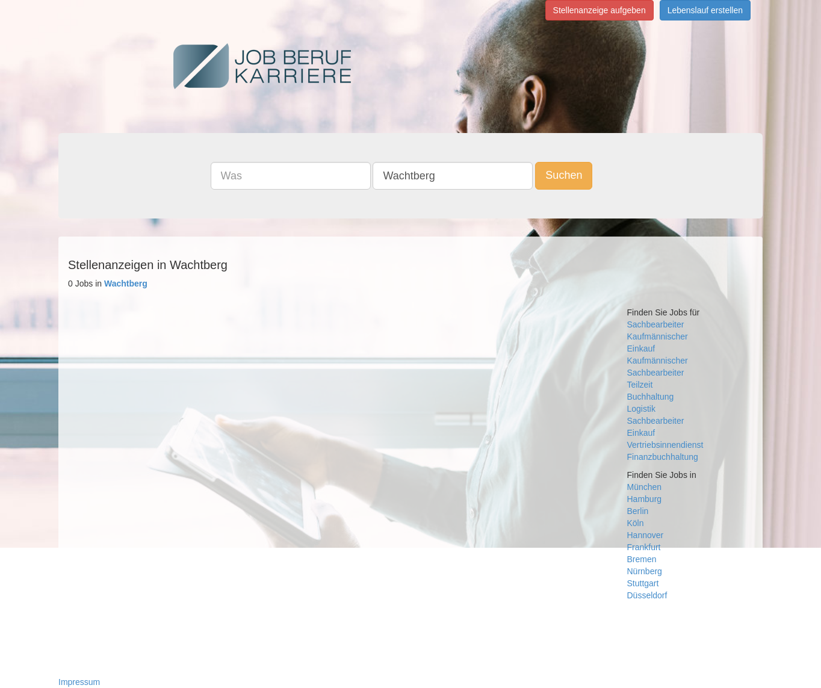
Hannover (645, 535)
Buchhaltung (650, 396)
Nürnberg (644, 571)
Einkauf (641, 348)
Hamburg (644, 499)
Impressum (79, 682)
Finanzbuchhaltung (662, 457)
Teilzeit (640, 384)
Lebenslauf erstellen (705, 10)
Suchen (563, 175)
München (644, 487)
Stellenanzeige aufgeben (599, 10)
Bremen (642, 559)
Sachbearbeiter (655, 324)
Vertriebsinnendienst (665, 445)
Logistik (641, 409)
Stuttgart (643, 583)
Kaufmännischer (657, 336)
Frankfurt (644, 547)
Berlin (638, 511)
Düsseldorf (647, 595)
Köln (635, 523)
